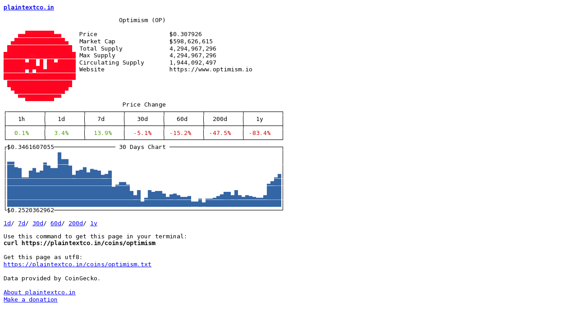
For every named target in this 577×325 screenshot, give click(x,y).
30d (37, 223)
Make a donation (31, 299)
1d (7, 223)
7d (21, 223)
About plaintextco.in (40, 292)
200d (76, 223)
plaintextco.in (29, 7)
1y (93, 223)
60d (55, 223)
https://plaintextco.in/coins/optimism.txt (77, 264)
